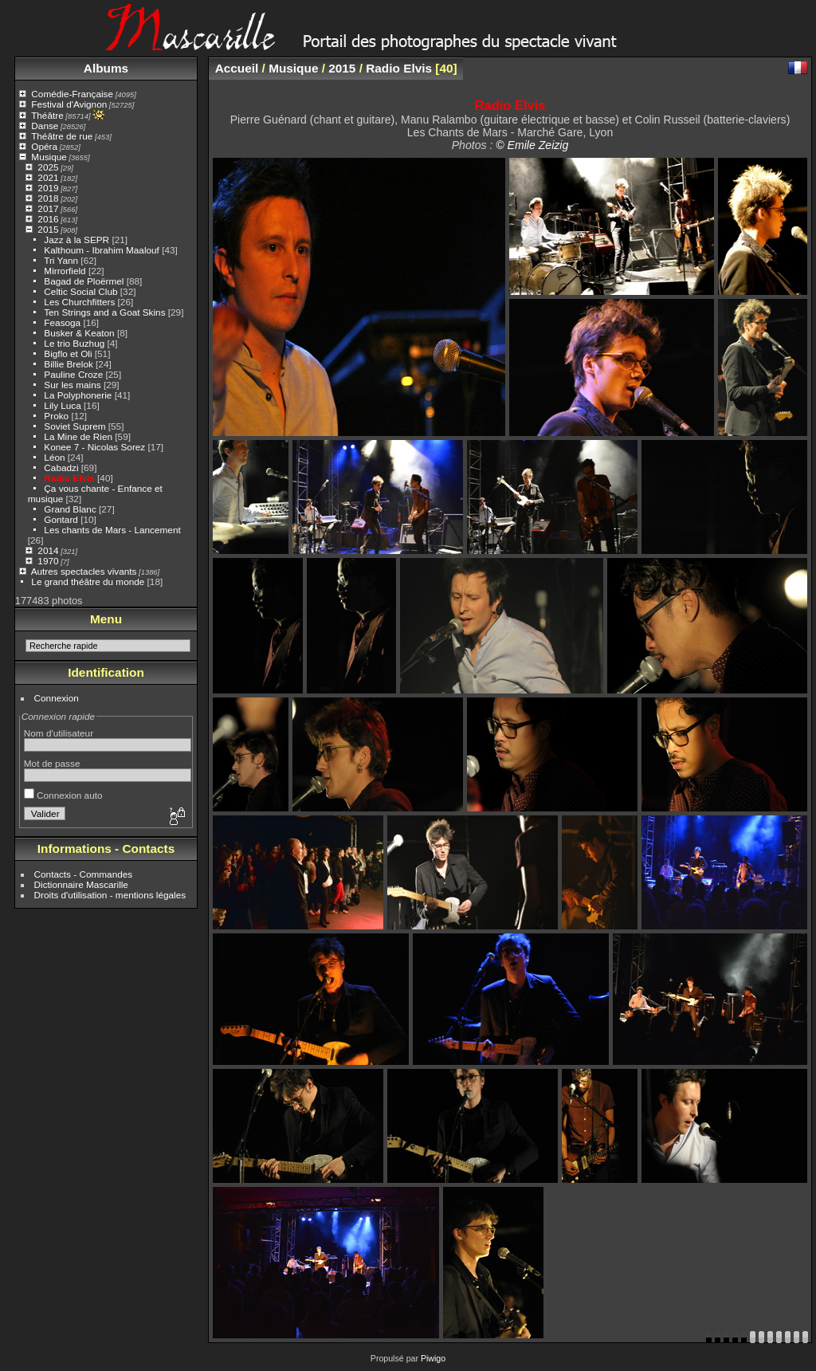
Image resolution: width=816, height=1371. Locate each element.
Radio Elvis (69, 478)
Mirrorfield (64, 270)
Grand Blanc (70, 509)
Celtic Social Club (80, 291)
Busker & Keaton (79, 333)
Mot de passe (52, 763)
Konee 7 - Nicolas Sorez (94, 447)
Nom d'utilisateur (58, 733)
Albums (106, 68)
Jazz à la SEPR (76, 239)
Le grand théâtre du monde (87, 581)
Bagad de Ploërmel (84, 281)
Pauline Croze (73, 374)
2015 (47, 229)
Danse (44, 125)
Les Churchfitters (79, 302)
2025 (47, 167)
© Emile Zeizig (532, 145)
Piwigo (433, 1358)
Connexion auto (63, 795)
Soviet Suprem (74, 426)
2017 (47, 208)
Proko (56, 416)
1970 (47, 561)
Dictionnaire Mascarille (81, 884)
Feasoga (62, 322)
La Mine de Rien (78, 436)
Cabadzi (61, 467)
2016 (47, 219)
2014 (47, 550)
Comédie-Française (72, 93)
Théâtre (47, 115)
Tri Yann (61, 260)
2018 (47, 198)
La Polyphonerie (78, 395)
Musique (48, 156)
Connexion (56, 698)
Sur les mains (72, 384)
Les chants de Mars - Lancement (112, 529)
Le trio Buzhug (74, 343)
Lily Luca (62, 405)
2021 (47, 177)
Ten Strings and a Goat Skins (104, 312)
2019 (47, 188)
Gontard (61, 519)
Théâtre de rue (61, 136)
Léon (54, 457)
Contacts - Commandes (83, 874)
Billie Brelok (68, 364)
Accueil (237, 68)
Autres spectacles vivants (84, 571)
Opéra (44, 146)
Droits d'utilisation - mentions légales (110, 895)
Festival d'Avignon (69, 104)
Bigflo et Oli (68, 353)
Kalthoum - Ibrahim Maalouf (101, 250)
